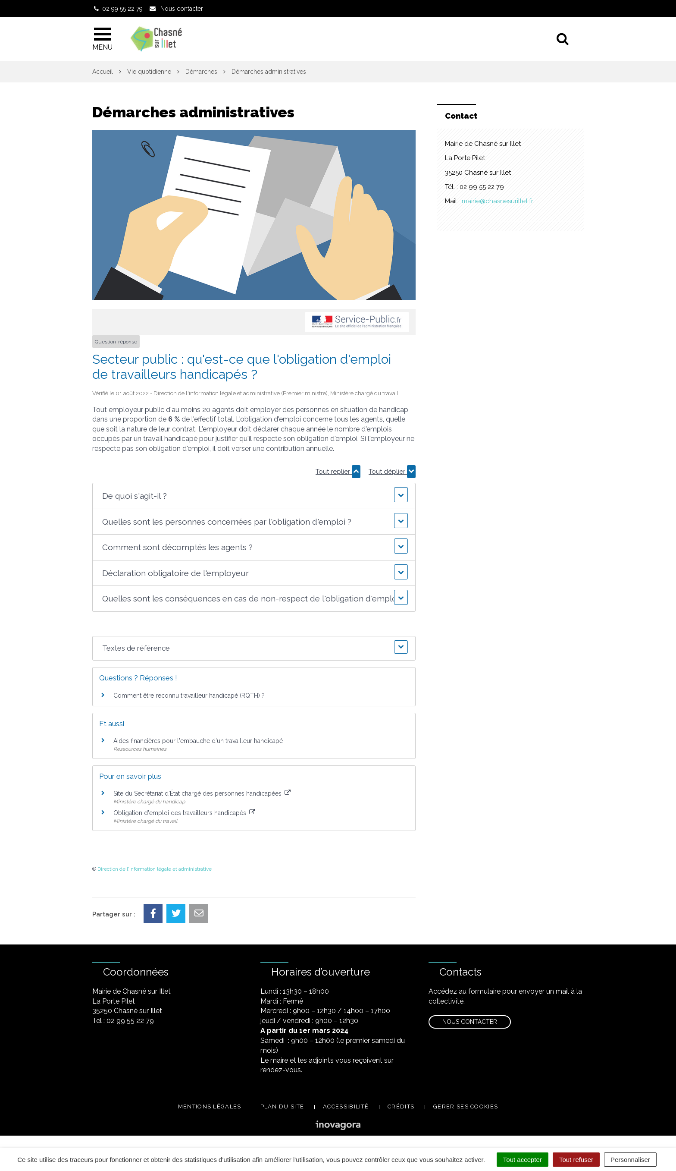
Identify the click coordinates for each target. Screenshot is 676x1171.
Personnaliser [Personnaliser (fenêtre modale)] (630, 1159)
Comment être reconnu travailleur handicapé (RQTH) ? (189, 695)
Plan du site (282, 1106)
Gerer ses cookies (465, 1106)
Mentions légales (209, 1106)
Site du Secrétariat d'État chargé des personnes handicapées (202, 793)
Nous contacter (469, 1021)
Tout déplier (392, 471)
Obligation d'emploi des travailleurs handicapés (184, 812)
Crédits (401, 1106)
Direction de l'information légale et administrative (154, 869)
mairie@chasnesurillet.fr (497, 201)
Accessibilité (346, 1106)
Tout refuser (576, 1159)
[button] (254, 496)
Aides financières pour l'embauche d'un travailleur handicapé (198, 740)
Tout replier (338, 471)
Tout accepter (522, 1159)
